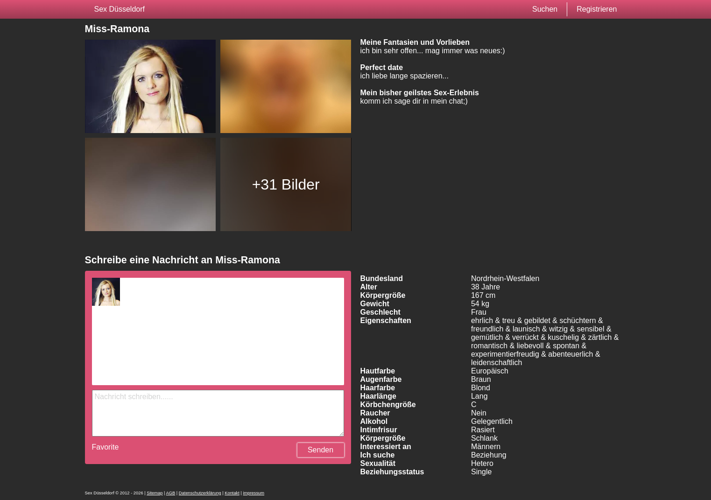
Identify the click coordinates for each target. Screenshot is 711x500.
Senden (320, 450)
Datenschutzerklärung (200, 493)
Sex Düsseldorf (119, 9)
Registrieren (597, 9)
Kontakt (232, 493)
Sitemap (154, 493)
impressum (253, 493)
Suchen (544, 9)
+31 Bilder (286, 184)
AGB (171, 493)
